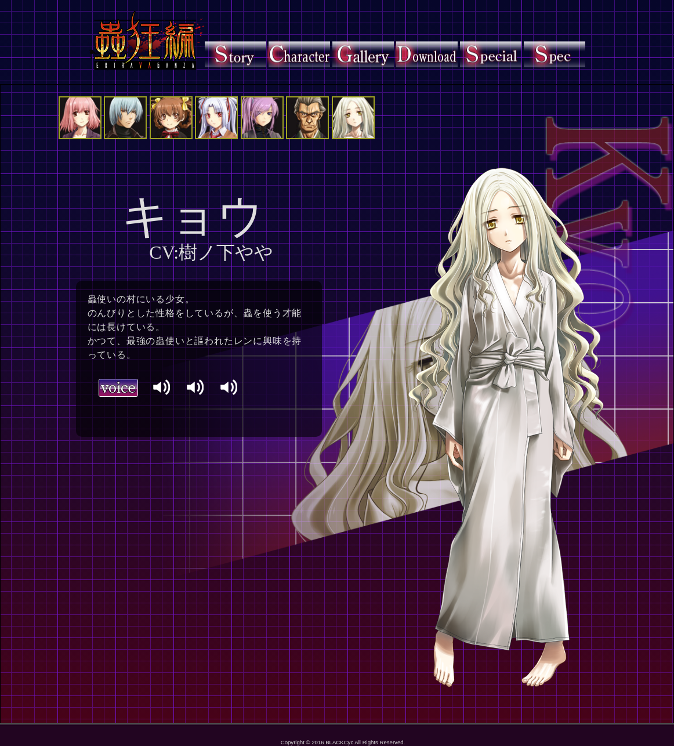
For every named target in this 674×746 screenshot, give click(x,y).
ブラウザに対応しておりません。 (180, 411)
